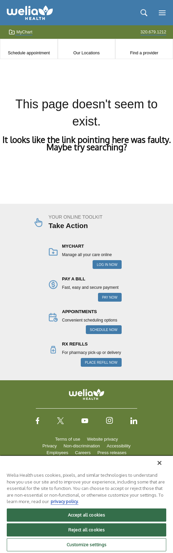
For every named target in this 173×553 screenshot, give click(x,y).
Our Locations (86, 53)
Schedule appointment (29, 53)
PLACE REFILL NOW (101, 362)
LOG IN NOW (107, 265)
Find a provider (144, 53)
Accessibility (119, 445)
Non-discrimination (82, 445)
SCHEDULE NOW (104, 330)
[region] (86, 504)
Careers (83, 452)
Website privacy (102, 439)
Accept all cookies (86, 515)
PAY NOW (110, 297)
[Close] (159, 463)
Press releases (111, 452)
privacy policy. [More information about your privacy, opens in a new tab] (64, 501)
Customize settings (86, 544)
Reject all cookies (86, 529)
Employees (57, 452)
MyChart (20, 32)
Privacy (49, 445)
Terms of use (67, 439)
